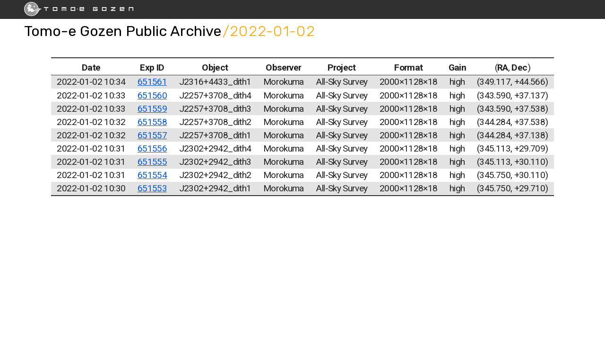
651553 (152, 188)
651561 (152, 81)
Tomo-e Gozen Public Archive (122, 31)
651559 (152, 108)
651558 (152, 122)
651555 (152, 161)
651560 (152, 95)
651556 (152, 148)
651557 (152, 135)
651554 (152, 175)
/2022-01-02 (269, 31)
